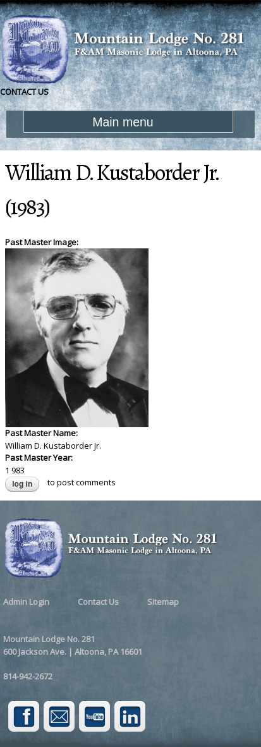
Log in (22, 484)
